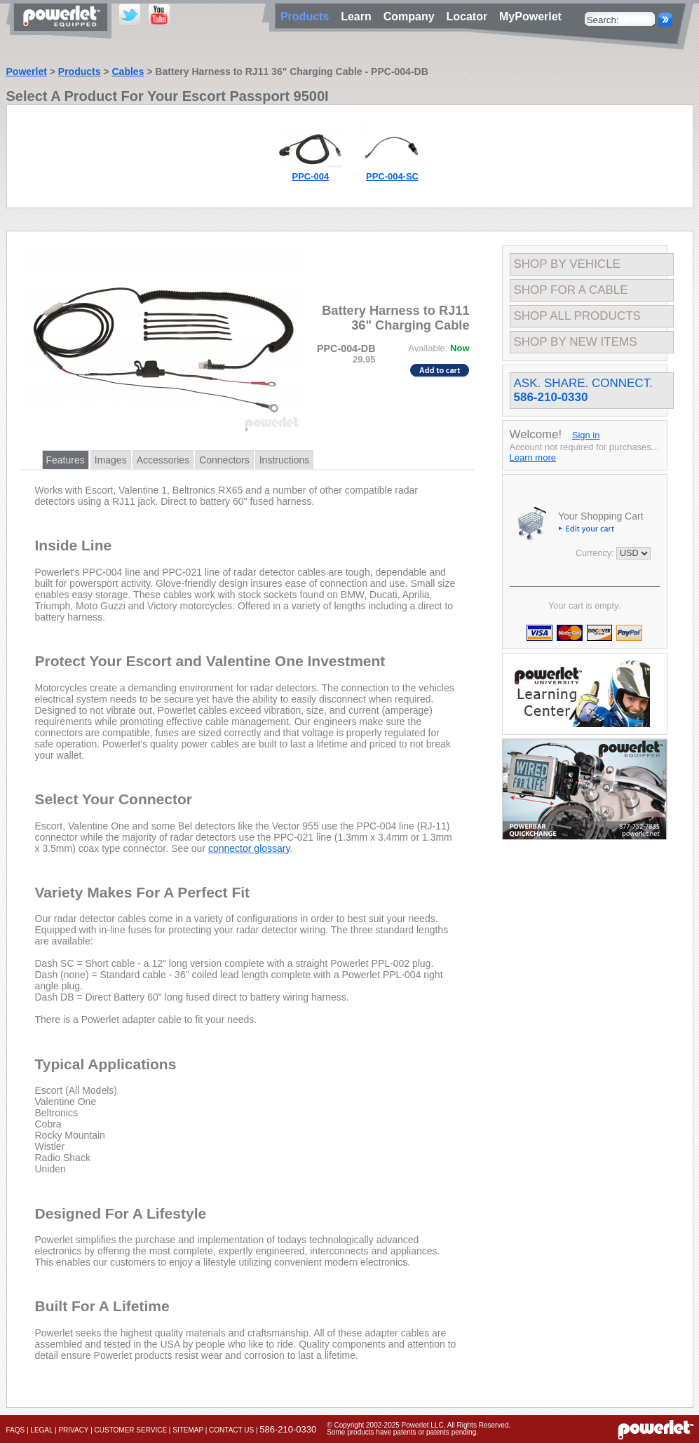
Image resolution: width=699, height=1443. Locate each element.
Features (65, 460)
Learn (359, 16)
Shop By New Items (575, 341)
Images (111, 460)
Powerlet (26, 71)
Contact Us (231, 1430)
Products (79, 71)
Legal (41, 1430)
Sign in (586, 435)
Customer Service (131, 1430)
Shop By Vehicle (567, 264)
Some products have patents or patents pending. (402, 1432)
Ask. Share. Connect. (583, 390)
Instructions (284, 460)
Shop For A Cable (571, 290)
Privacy (73, 1430)
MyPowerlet (530, 16)
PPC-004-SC (392, 176)
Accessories (163, 460)
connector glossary (249, 848)
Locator (470, 16)
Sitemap (187, 1430)
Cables (127, 71)
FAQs (15, 1430)
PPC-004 (311, 176)
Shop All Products (577, 316)
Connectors (224, 460)
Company (412, 16)
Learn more (533, 457)
